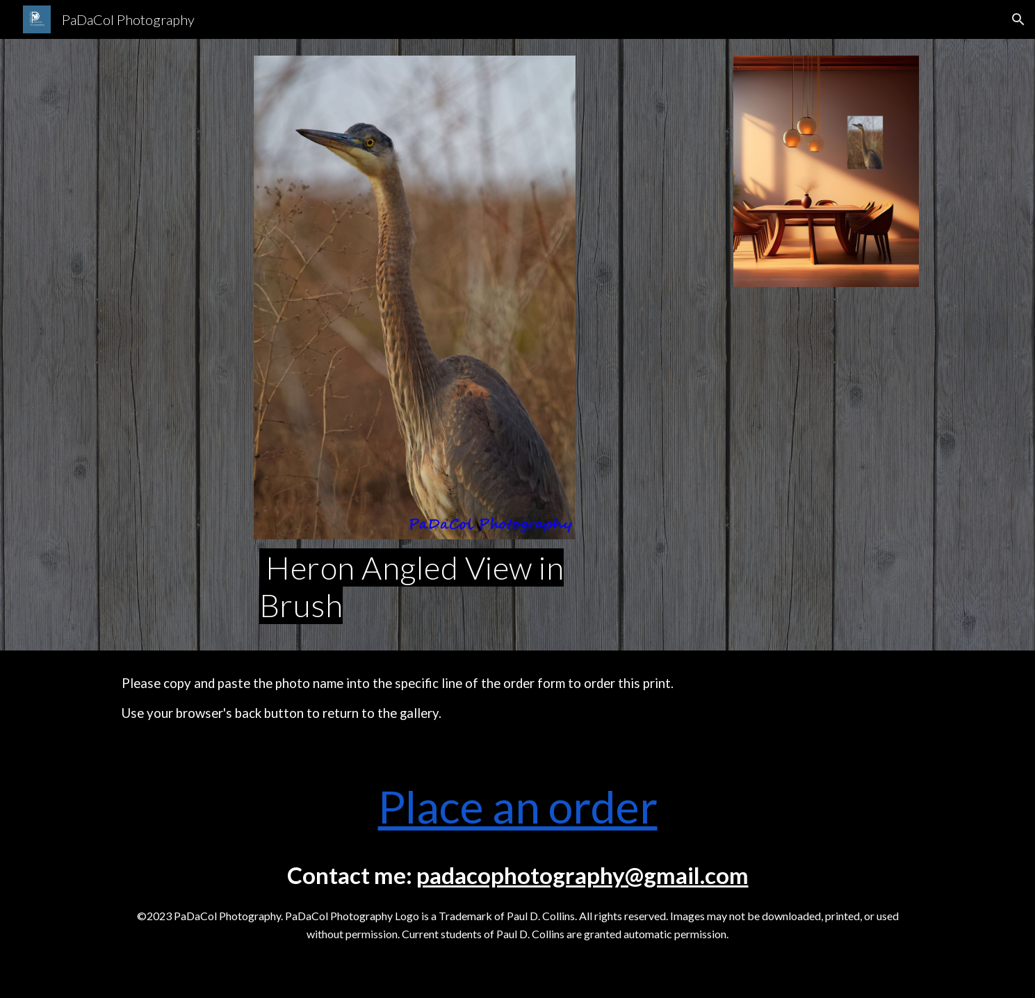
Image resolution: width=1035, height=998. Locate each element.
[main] (415, 587)
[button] (1018, 19)
